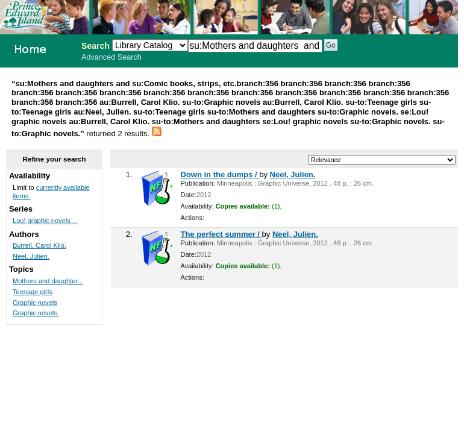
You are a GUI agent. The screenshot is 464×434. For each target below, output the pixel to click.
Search (95, 46)
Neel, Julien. (293, 174)
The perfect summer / (221, 234)
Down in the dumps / (220, 174)
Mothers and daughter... (48, 281)
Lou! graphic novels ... (45, 220)
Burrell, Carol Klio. (39, 245)
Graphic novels (35, 302)
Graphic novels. (36, 312)
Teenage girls (32, 291)
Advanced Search (111, 57)
